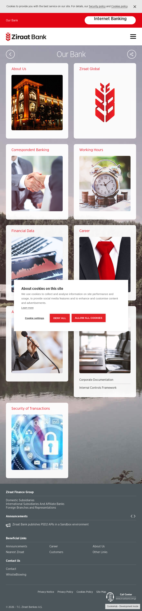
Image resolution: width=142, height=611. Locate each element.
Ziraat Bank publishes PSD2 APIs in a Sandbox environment (50, 524)
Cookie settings (34, 318)
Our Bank (12, 20)
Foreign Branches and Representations (31, 507)
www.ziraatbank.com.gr (126, 599)
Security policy (97, 6)
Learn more (27, 307)
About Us (99, 546)
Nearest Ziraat (15, 552)
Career (53, 546)
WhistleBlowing (16, 574)
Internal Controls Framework (97, 387)
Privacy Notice (46, 592)
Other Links (100, 552)
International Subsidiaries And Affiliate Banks (35, 504)
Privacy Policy (65, 592)
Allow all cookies (88, 318)
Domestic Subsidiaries (20, 500)
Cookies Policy (85, 592)
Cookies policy (119, 6)
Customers (56, 552)
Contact (11, 568)
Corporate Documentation (96, 379)
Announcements (17, 516)
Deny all (59, 318)
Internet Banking (110, 19)
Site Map (101, 592)
